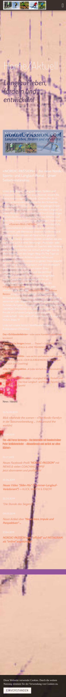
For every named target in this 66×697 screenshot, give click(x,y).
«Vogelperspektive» (14, 286)
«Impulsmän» (37, 290)
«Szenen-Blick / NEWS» (22, 224)
